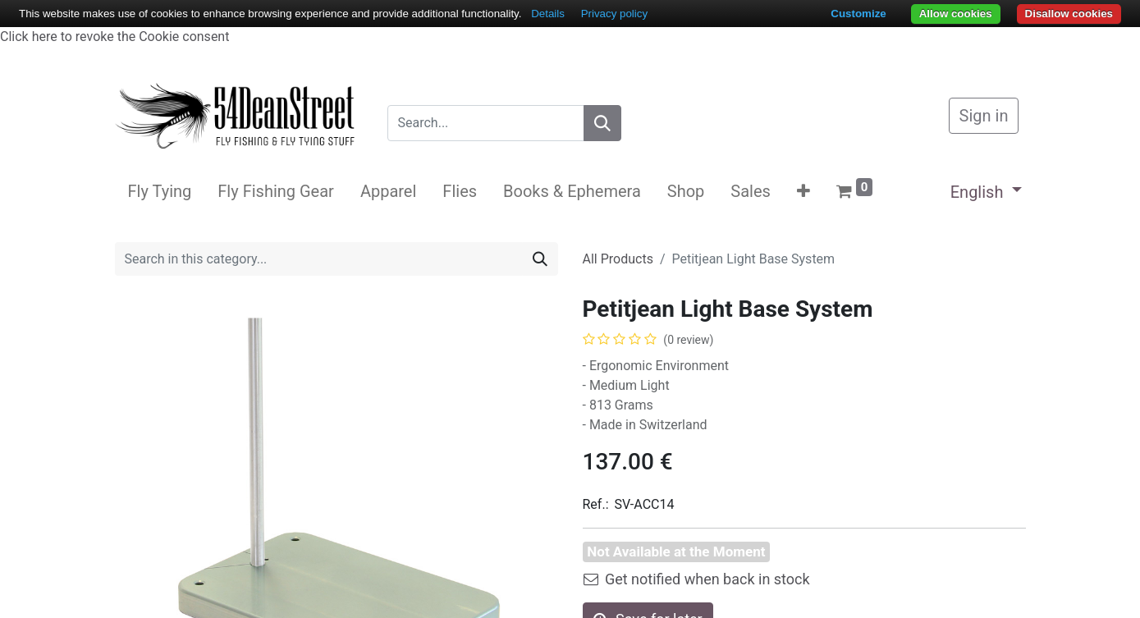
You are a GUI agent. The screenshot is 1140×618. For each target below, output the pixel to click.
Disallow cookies (1069, 13)
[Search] (602, 123)
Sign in (984, 116)
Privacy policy (614, 13)
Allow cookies (955, 13)
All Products (618, 259)
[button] (803, 191)
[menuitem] (160, 191)
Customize (858, 13)
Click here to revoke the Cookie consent (114, 36)
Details (548, 13)
